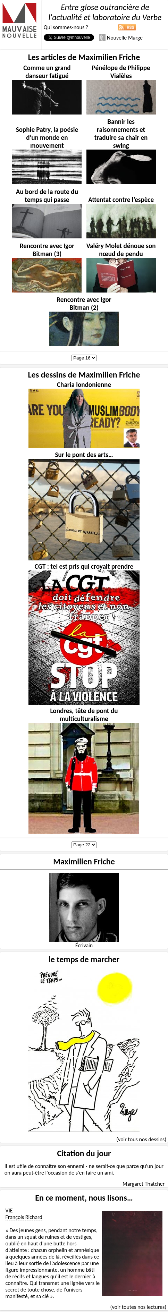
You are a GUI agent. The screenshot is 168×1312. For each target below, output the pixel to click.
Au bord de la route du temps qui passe (47, 196)
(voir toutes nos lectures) (138, 1307)
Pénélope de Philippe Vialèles (121, 72)
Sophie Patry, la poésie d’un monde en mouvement (47, 138)
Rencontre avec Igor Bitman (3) (47, 250)
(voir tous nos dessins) (141, 1139)
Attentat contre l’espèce (121, 200)
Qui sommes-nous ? (66, 27)
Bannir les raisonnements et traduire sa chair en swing (121, 134)
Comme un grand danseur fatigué (46, 72)
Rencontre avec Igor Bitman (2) (84, 304)
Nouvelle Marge (121, 37)
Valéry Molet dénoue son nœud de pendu (121, 250)
